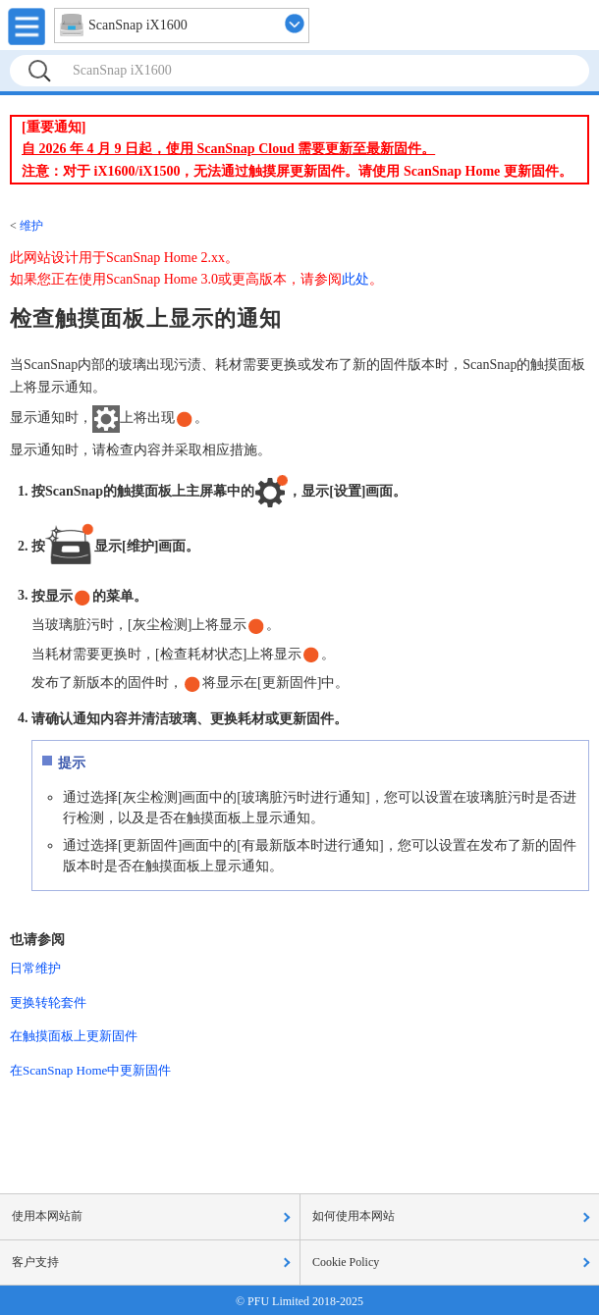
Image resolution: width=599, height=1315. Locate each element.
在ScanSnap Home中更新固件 (90, 1070)
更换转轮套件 (48, 1002)
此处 (355, 279)
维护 (31, 226)
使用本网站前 (47, 1216)
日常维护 (35, 968)
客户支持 (35, 1262)
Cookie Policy (345, 1262)
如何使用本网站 (353, 1216)
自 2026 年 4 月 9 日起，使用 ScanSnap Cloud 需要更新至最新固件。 (228, 148)
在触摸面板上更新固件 (73, 1035)
